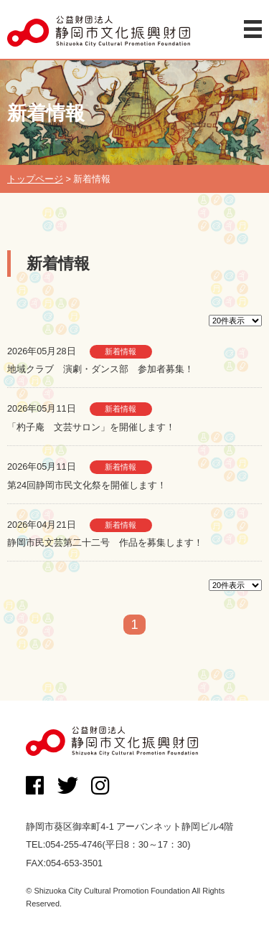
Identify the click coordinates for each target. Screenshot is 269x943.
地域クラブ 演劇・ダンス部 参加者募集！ (100, 369)
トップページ (35, 179)
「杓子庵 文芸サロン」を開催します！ (91, 427)
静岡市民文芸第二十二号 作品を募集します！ (105, 542)
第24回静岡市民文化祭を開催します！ (86, 485)
